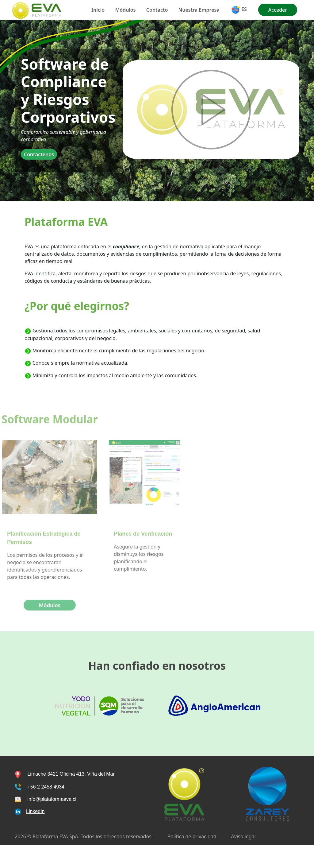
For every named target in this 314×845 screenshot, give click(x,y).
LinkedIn (35, 811)
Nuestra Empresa (199, 9)
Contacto (157, 9)
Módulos (125, 9)
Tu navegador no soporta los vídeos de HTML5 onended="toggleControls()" (211, 110)
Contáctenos (39, 154)
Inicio (98, 9)
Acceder (277, 9)
